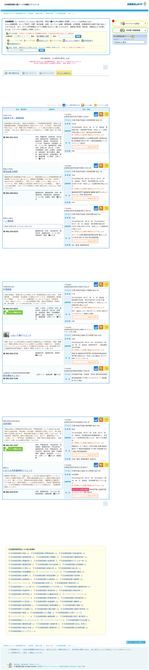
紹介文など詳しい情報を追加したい (58, 649)
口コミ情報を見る (15, 312)
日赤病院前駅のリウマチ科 (50, 587)
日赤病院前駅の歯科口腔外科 (75, 609)
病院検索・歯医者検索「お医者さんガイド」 (28, 664)
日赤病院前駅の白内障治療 (76, 628)
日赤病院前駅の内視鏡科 (75, 564)
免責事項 (40, 666)
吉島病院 (7, 423)
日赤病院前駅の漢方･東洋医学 (75, 616)
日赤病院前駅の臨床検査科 (22, 605)
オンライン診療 (72, 41)
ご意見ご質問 (81, 666)
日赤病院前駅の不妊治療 (79, 620)
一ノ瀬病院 (8, 221)
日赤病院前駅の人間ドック (70, 613)
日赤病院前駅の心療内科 (47, 579)
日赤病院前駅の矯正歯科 (48, 609)
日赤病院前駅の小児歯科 (21, 609)
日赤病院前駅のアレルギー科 (74, 561)
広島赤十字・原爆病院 (13, 118)
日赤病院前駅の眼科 (74, 572)
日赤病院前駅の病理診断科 (49, 605)
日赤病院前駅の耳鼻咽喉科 (22, 572)
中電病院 (7, 289)
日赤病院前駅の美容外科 (72, 590)
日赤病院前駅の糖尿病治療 (22, 624)
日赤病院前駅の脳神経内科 (75, 557)
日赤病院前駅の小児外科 (21, 601)
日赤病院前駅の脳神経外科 (78, 587)
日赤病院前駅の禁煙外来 (48, 628)
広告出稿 (72, 666)
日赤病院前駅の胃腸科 (48, 557)
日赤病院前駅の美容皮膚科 (47, 575)
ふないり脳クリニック (20, 335)
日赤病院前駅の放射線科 (47, 601)
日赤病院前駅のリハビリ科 (22, 587)
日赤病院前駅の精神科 (72, 579)
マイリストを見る (132, 24)
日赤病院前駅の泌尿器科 (21, 579)
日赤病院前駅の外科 (43, 583)
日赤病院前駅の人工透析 (43, 613)
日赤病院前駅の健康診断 (47, 616)
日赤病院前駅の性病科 (73, 575)
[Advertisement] (55, 265)
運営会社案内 (64, 666)
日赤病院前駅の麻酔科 (72, 601)
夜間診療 (55, 41)
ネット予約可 (15, 41)
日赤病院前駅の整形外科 (68, 583)
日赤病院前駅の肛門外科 (21, 594)
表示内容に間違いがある (80, 649)
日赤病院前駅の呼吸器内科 (45, 553)
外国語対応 (14, 44)
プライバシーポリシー (51, 666)
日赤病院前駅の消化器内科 (73, 553)
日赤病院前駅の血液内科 (46, 561)
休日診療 (29, 41)
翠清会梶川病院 (10, 171)
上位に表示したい (96, 649)
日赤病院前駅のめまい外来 (75, 624)
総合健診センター (11, 375)
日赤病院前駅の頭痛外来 (49, 624)
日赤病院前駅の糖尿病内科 (22, 564)
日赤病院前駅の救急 (19, 613)
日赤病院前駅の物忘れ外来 (22, 628)
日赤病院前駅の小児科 (20, 568)
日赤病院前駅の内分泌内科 (49, 564)
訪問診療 (87, 41)
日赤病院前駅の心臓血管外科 (48, 594)
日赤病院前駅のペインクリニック (24, 620)
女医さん (42, 41)
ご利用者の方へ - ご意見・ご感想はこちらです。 (27, 653)
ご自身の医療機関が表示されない (33, 649)
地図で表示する (30, 73)
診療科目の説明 (48, 73)
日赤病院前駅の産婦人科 (45, 568)
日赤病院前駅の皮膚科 (20, 575)
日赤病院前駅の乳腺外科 (21, 590)
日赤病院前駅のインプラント (23, 631)
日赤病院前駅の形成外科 (46, 590)
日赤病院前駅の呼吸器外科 (47, 598)
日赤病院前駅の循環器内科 (22, 557)
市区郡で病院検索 (133, 30)
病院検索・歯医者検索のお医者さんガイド (137, 3)
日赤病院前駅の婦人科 (70, 568)
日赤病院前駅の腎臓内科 (21, 561)
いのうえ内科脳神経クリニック (17, 470)
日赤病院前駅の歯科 (74, 605)
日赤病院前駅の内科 (19, 553)
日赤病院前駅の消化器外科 (74, 598)
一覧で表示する (13, 73)
